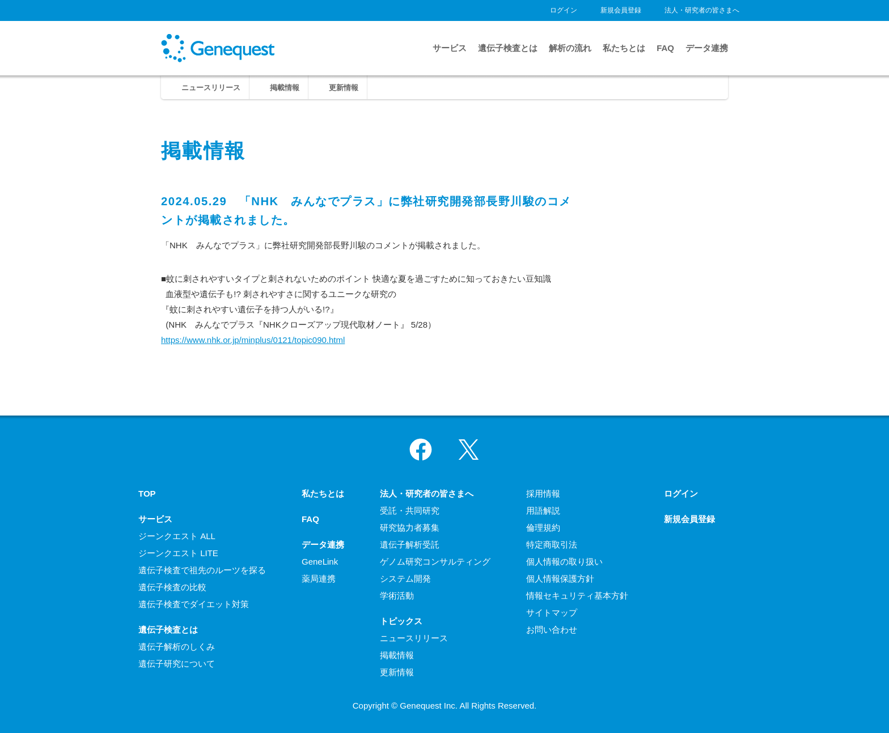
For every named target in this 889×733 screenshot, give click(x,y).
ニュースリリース (210, 87)
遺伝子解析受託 (409, 544)
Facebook (420, 449)
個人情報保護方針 (560, 578)
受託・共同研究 (409, 510)
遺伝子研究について (176, 663)
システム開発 (405, 578)
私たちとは (624, 48)
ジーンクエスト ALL (176, 536)
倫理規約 (543, 527)
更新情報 (343, 87)
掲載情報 (284, 87)
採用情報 (543, 493)
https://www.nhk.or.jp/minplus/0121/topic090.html (253, 340)
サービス (450, 48)
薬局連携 (319, 578)
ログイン (563, 10)
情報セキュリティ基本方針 (577, 595)
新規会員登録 (620, 10)
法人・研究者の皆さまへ (701, 10)
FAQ (665, 48)
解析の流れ (570, 48)
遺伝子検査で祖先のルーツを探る (202, 570)
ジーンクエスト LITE (178, 553)
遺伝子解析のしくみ (176, 646)
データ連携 (706, 48)
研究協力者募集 (409, 527)
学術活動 (397, 595)
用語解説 (543, 510)
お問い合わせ (551, 629)
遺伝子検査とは (507, 48)
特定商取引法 (551, 544)
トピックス (401, 621)
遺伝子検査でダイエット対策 (193, 604)
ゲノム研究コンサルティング (435, 561)
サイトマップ (551, 612)
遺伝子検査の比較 (172, 587)
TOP (147, 493)
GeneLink (320, 561)
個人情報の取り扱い (564, 561)
